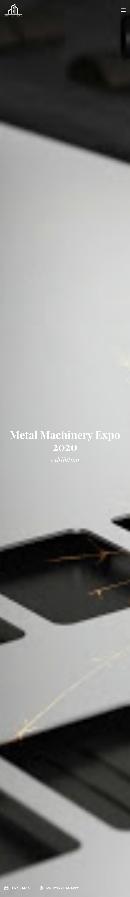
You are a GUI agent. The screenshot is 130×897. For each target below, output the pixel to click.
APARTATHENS (13, 10)
